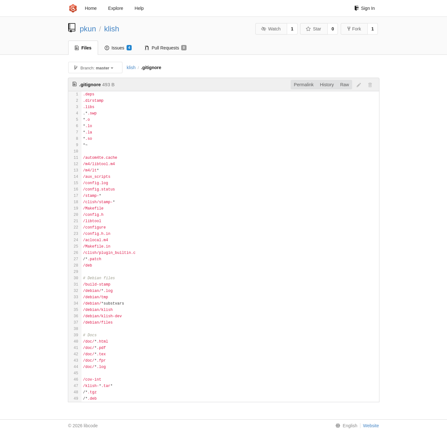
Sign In (364, 8)
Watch (271, 28)
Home (91, 8)
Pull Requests (166, 48)
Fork (354, 28)
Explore (115, 8)
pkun (88, 28)
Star (313, 28)
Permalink (303, 84)
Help (139, 8)
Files (83, 47)
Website (371, 425)
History (327, 84)
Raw (344, 84)
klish (111, 28)
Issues (118, 48)
